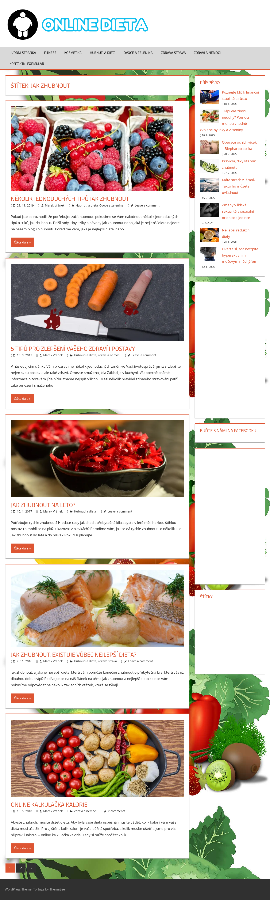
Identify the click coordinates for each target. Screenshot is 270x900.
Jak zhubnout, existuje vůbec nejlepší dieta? (73, 654)
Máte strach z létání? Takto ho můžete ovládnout (238, 186)
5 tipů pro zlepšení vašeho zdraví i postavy (73, 348)
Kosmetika (73, 52)
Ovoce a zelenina (138, 52)
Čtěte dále (21, 242)
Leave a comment (147, 205)
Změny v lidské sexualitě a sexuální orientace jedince (238, 211)
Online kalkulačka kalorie (49, 804)
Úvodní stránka (22, 52)
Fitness (50, 52)
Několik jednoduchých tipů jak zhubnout (70, 198)
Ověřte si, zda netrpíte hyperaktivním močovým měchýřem (240, 255)
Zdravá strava (173, 52)
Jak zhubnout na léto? (43, 504)
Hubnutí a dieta (103, 52)
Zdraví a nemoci (207, 52)
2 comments (116, 811)
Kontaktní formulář (26, 63)
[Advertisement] (229, 349)
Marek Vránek (54, 205)
